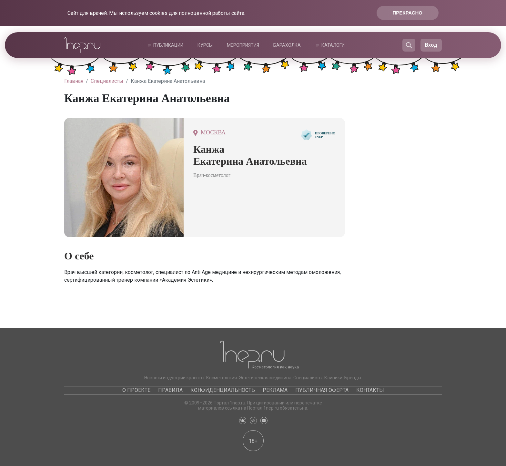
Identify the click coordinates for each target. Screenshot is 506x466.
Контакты (370, 390)
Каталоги (333, 45)
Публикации (168, 45)
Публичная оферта (322, 390)
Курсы (205, 45)
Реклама (275, 390)
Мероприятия (243, 45)
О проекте (136, 390)
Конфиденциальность (222, 390)
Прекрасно (407, 12)
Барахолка (287, 45)
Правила (170, 390)
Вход (431, 45)
